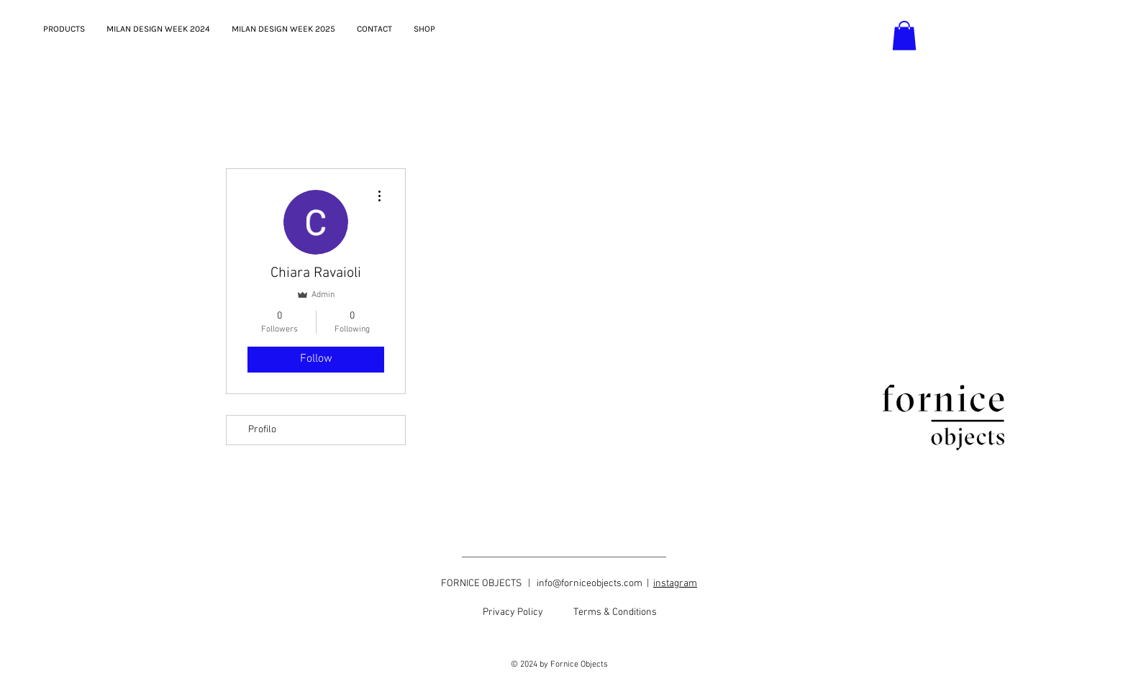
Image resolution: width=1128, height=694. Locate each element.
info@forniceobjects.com (589, 583)
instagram (675, 583)
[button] (904, 35)
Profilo (262, 430)
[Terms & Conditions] (615, 612)
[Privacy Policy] (513, 612)
